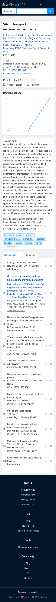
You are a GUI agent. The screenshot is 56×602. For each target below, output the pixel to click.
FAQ (28, 521)
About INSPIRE (28, 490)
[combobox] (31, 11)
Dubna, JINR (17, 45)
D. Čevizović (8, 35)
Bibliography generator (27, 547)
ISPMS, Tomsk (22, 48)
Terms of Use (28, 504)
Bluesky (28, 568)
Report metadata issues (28, 531)
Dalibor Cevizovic (15, 284)
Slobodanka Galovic (16, 294)
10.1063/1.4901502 (17, 70)
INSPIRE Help (28, 526)
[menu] (42, 4)
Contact (28, 578)
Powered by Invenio (28, 592)
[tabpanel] (28, 365)
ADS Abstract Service (21, 73)
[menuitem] (41, 4)
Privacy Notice (28, 500)
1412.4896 (15, 67)
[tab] (11, 255)
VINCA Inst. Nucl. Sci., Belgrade (30, 35)
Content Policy (28, 495)
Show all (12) (9, 246)
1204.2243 (12, 307)
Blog (28, 563)
